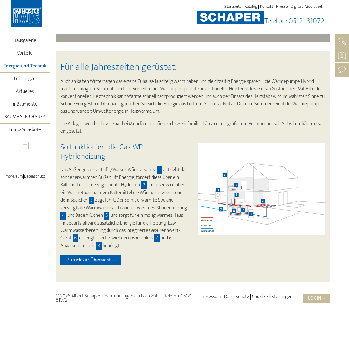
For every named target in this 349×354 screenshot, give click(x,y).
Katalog (251, 7)
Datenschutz (34, 176)
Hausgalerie (24, 40)
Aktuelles (25, 91)
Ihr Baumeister (25, 104)
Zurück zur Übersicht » (91, 260)
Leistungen (25, 79)
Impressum (14, 176)
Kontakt (266, 7)
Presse (282, 7)
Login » (316, 298)
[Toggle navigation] (25, 145)
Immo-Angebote (25, 129)
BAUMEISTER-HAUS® (25, 117)
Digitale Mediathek (307, 7)
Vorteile (25, 53)
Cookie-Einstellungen (272, 297)
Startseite (233, 7)
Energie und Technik (26, 65)
